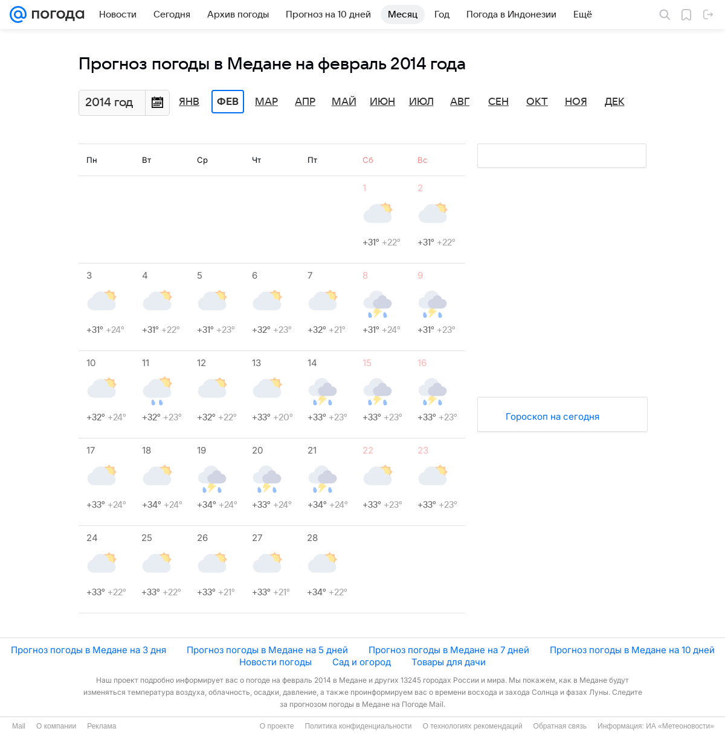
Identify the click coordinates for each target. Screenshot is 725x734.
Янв (189, 101)
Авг (459, 101)
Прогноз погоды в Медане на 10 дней (632, 650)
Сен (498, 101)
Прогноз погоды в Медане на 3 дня (88, 650)
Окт (537, 101)
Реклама (101, 726)
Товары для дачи (448, 662)
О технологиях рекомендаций (472, 726)
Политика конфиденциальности (357, 726)
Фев (228, 101)
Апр (305, 101)
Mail (18, 726)
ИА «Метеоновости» (680, 726)
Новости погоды (275, 662)
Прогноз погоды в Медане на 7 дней (449, 650)
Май (344, 101)
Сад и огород (361, 662)
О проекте (277, 726)
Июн (382, 101)
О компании (56, 726)
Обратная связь (560, 726)
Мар (266, 101)
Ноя (576, 101)
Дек (615, 101)
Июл (421, 101)
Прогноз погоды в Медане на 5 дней (267, 650)
